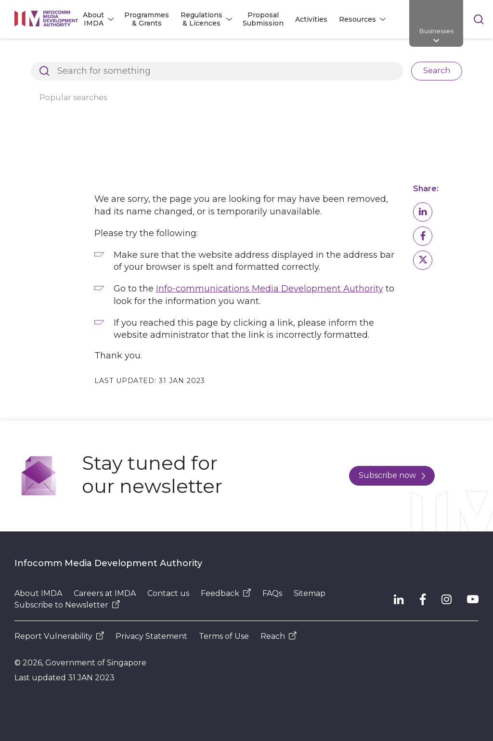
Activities (311, 19)
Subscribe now (392, 475)
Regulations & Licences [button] (201, 19)
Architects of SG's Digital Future (70, 55)
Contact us (168, 593)
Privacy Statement (151, 636)
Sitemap (309, 593)
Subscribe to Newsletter (67, 604)
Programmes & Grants (146, 19)
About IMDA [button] (93, 19)
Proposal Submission (263, 19)
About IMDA (38, 593)
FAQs (272, 593)
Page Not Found (173, 55)
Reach (278, 636)
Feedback (226, 593)
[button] (422, 212)
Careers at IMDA (105, 593)
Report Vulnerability (59, 636)
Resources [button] (357, 19)
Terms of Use (224, 636)
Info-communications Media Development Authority (269, 288)
